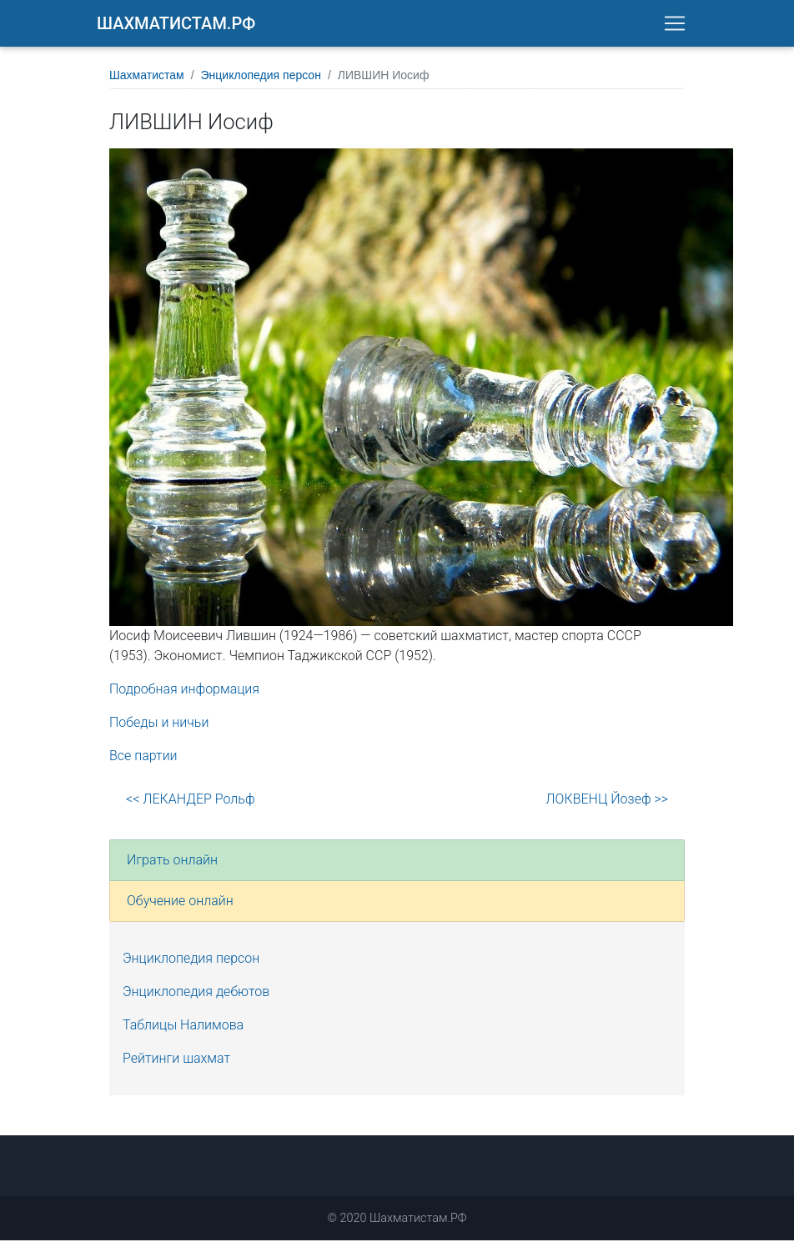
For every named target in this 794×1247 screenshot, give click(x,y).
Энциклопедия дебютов (196, 998)
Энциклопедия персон (261, 81)
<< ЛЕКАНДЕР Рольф (190, 806)
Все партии (143, 762)
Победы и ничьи (159, 729)
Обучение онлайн (180, 907)
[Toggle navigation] (674, 27)
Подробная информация (184, 696)
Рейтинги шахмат (176, 1065)
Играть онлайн (172, 866)
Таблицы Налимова (183, 1031)
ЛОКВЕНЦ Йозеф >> (606, 806)
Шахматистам (146, 81)
